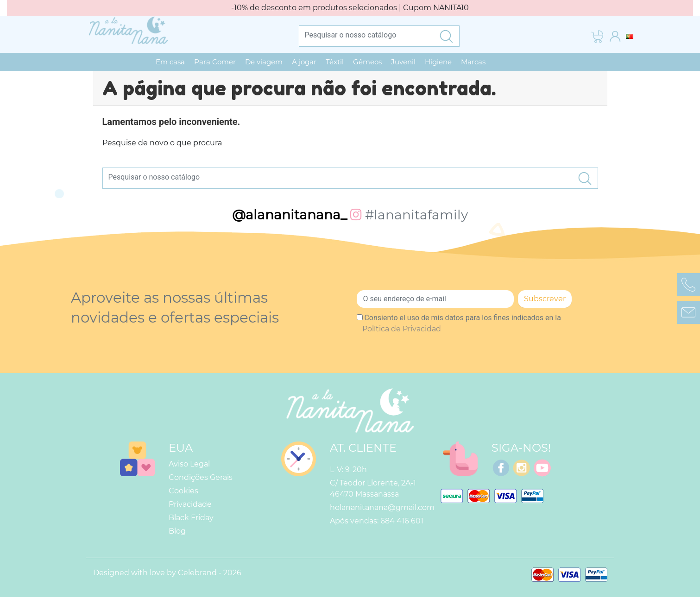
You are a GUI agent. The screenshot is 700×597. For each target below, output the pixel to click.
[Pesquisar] (366, 35)
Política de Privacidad (401, 328)
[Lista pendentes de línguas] (629, 36)
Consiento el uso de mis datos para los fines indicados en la (461, 323)
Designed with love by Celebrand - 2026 (167, 572)
